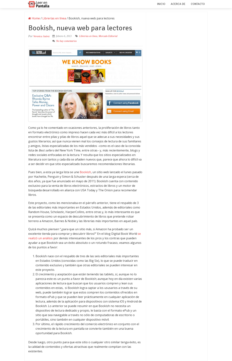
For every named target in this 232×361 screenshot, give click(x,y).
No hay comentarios (66, 41)
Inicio (161, 4)
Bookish (85, 172)
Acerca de (178, 4)
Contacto (198, 4)
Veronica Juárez (41, 36)
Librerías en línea (88, 36)
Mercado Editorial (108, 36)
